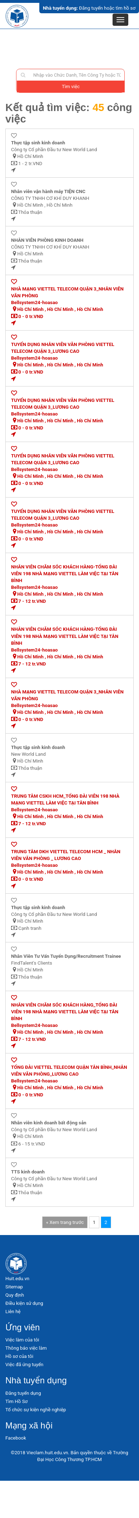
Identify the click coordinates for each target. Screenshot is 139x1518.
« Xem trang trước (65, 1222)
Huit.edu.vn (17, 1278)
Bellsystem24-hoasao (34, 302)
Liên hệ (13, 1311)
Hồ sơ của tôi (19, 1356)
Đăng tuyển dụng (23, 1393)
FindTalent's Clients (31, 963)
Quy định (14, 1295)
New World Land (28, 754)
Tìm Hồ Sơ (16, 1401)
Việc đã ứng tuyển (24, 1364)
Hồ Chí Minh (30, 156)
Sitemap (14, 1286)
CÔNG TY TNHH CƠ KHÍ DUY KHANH (50, 198)
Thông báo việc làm (26, 1348)
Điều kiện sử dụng (24, 1303)
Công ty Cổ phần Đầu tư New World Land (54, 149)
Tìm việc (71, 86)
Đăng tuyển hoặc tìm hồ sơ (89, 8)
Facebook (15, 1438)
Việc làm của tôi (22, 1339)
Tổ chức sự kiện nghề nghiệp (35, 1409)
